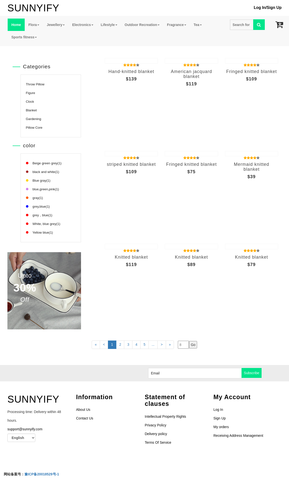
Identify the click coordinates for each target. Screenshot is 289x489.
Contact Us (84, 418)
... (153, 344)
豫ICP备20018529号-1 (41, 474)
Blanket (31, 110)
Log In (260, 7)
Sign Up (274, 7)
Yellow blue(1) (39, 232)
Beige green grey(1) (44, 163)
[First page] (96, 345)
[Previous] (104, 345)
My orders (221, 427)
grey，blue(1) (39, 215)
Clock (30, 101)
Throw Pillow (35, 84)
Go (193, 345)
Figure (30, 93)
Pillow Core (34, 127)
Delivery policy (156, 434)
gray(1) (34, 198)
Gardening (33, 119)
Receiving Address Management (238, 436)
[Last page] (161, 345)
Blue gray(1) (38, 180)
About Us (83, 410)
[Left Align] (259, 24)
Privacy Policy (155, 425)
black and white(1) (42, 172)
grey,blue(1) (38, 206)
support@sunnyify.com (24, 429)
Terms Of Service (158, 442)
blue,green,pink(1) (42, 189)
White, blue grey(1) (43, 224)
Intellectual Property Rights (165, 416)
